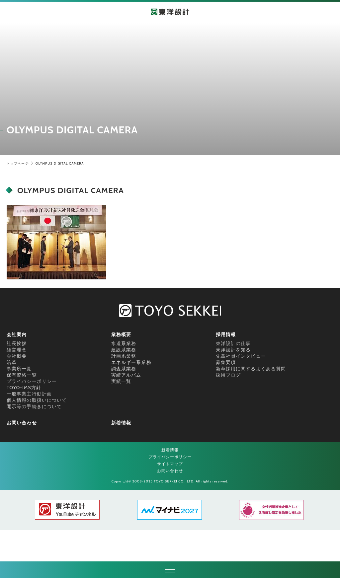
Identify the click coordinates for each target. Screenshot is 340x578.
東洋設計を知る (233, 350)
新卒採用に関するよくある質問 (251, 369)
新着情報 (121, 423)
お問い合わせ (22, 423)
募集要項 (226, 362)
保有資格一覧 (22, 375)
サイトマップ (170, 463)
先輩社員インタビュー (241, 356)
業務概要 (121, 334)
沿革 (12, 362)
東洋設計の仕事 (233, 343)
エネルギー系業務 (131, 362)
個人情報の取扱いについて (37, 400)
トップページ (18, 163)
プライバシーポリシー (32, 381)
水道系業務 (123, 343)
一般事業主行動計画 (29, 394)
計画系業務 (123, 356)
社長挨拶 (17, 343)
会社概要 (17, 356)
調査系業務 (123, 369)
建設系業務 (123, 350)
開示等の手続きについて (34, 406)
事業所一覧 (19, 369)
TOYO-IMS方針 (24, 388)
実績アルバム (126, 375)
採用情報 (226, 334)
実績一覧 (121, 381)
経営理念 (17, 350)
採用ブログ (228, 375)
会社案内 (17, 334)
